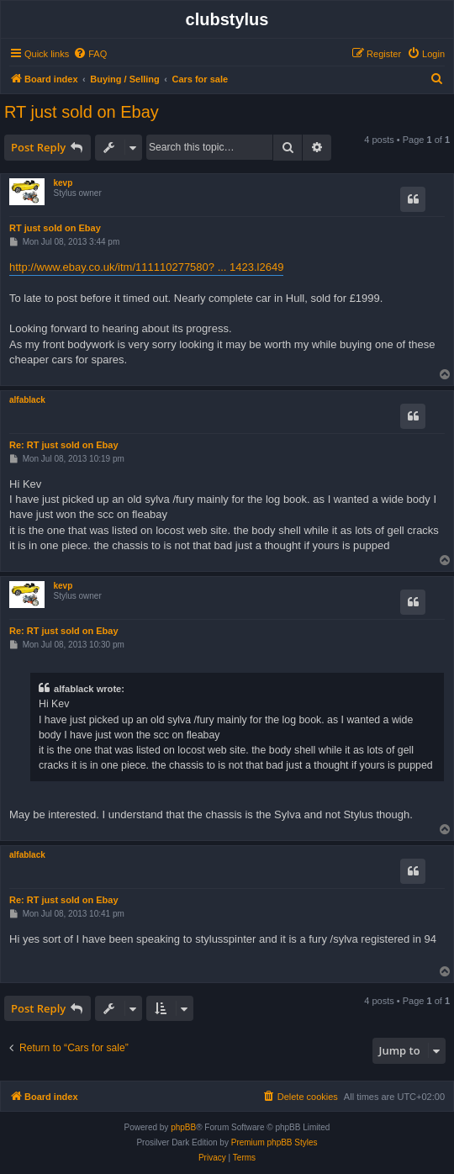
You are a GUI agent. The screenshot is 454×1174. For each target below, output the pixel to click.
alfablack (27, 400)
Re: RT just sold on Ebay (64, 445)
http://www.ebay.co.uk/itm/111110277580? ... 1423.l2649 (146, 267)
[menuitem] (90, 54)
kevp (62, 183)
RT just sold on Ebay (81, 112)
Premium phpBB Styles (274, 1142)
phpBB (183, 1127)
